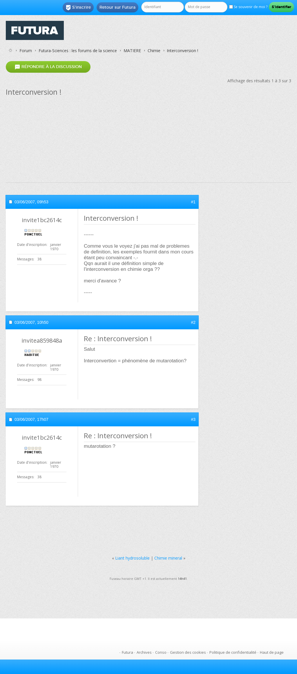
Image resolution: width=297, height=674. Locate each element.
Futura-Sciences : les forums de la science (78, 50)
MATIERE (132, 50)
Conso (160, 652)
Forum (25, 50)
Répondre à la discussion (48, 67)
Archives (144, 652)
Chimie (154, 50)
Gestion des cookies (188, 652)
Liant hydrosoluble (132, 558)
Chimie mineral (168, 558)
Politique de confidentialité (232, 652)
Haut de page (272, 652)
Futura (127, 652)
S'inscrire (78, 7)
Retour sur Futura (117, 7)
